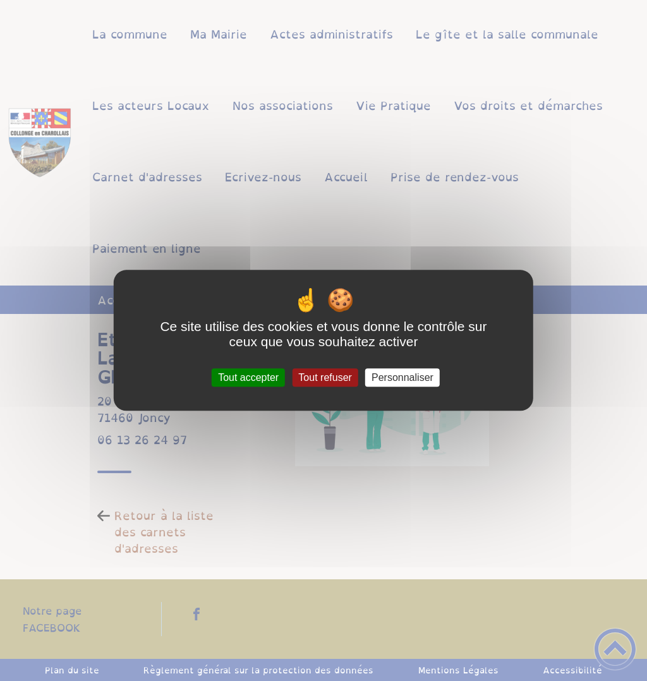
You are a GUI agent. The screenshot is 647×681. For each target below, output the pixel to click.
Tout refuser (324, 377)
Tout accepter (248, 377)
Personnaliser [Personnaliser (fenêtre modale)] (402, 377)
